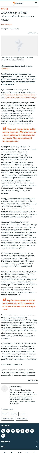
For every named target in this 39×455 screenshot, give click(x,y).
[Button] (33, 33)
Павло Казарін (6, 24)
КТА (19, 452)
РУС (27, 452)
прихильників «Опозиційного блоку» (20, 98)
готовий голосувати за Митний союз (19, 95)
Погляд (4, 9)
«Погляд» (5, 69)
